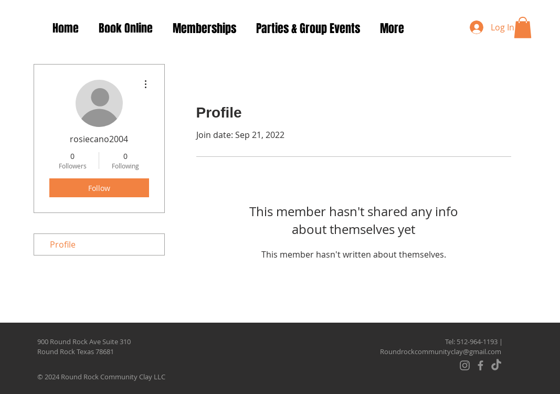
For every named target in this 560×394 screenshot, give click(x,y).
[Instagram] (464, 365)
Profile (63, 244)
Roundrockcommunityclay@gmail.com (440, 351)
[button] (523, 27)
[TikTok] (496, 365)
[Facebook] (480, 365)
